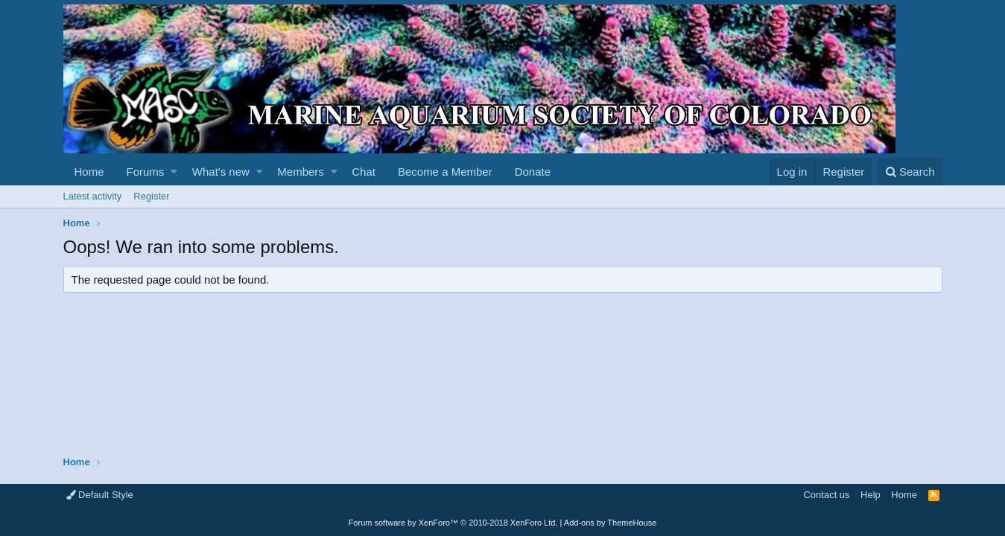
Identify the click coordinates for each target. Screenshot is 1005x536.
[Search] (910, 171)
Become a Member (445, 171)
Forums (146, 171)
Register (151, 196)
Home (89, 171)
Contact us (826, 494)
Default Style (99, 494)
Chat (363, 171)
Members (300, 171)
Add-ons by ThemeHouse (610, 522)
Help (870, 494)
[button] (174, 171)
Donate (533, 171)
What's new (221, 171)
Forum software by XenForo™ (453, 522)
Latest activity (92, 196)
